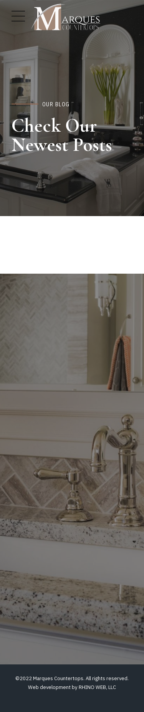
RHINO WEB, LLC (97, 687)
